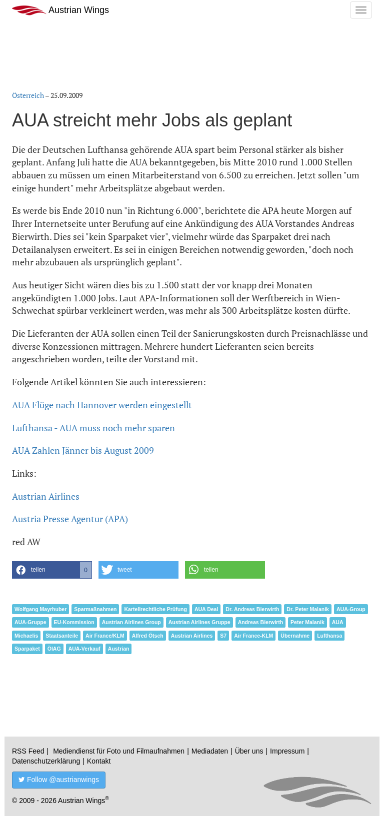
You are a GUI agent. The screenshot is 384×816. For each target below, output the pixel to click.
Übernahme (295, 636)
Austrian (119, 649)
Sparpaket (27, 649)
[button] (52, 570)
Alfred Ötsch (148, 636)
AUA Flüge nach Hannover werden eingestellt (102, 405)
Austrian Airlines (46, 496)
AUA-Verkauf (84, 649)
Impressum (287, 751)
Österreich (28, 95)
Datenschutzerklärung (46, 761)
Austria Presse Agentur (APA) (70, 519)
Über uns (249, 751)
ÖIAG (54, 649)
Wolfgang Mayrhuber (40, 609)
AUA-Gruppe (30, 622)
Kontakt (98, 761)
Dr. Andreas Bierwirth (252, 609)
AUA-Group (351, 609)
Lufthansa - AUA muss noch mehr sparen (93, 428)
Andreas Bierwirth (260, 622)
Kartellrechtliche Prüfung (155, 609)
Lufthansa (329, 636)
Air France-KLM (253, 636)
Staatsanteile (62, 636)
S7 (223, 636)
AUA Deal (206, 609)
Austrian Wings (60, 10)
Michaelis (26, 636)
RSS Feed (28, 751)
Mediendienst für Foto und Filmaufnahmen (118, 751)
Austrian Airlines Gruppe (199, 622)
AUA (338, 622)
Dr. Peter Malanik (307, 609)
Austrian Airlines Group (131, 622)
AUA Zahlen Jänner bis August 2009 (83, 450)
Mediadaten (210, 751)
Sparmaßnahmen (95, 609)
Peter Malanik (307, 622)
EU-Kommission (74, 622)
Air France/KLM (105, 636)
